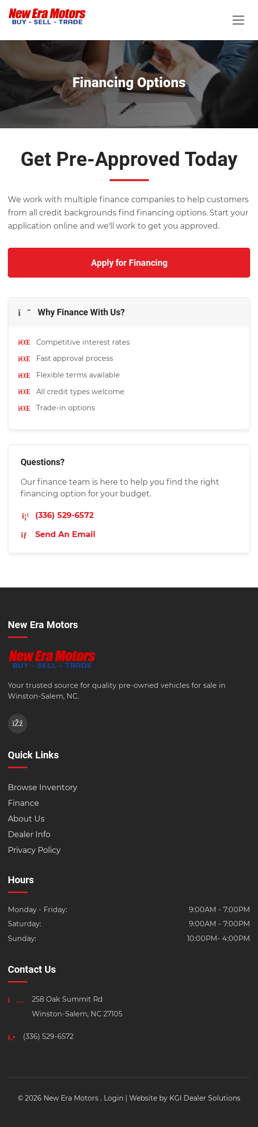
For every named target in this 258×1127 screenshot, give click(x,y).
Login (113, 1098)
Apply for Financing (129, 263)
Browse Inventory (42, 787)
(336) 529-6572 (57, 515)
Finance (23, 803)
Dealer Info (29, 834)
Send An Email (58, 534)
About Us (26, 818)
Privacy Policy (34, 850)
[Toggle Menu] (238, 20)
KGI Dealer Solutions (204, 1098)
